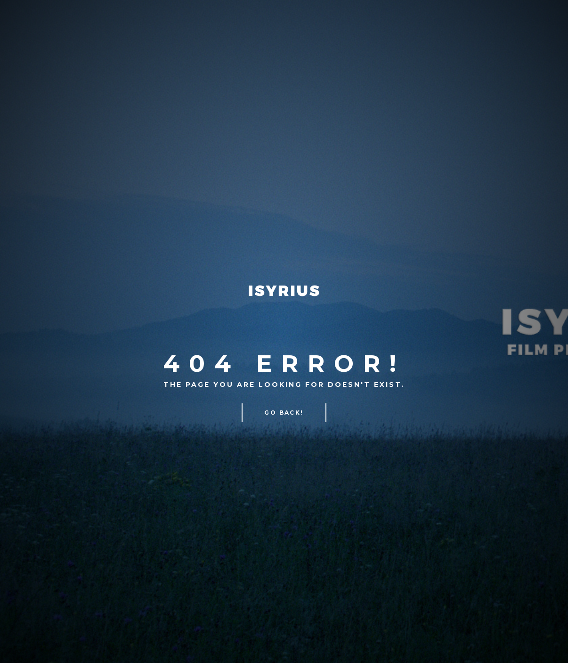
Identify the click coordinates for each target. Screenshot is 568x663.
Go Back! (283, 412)
